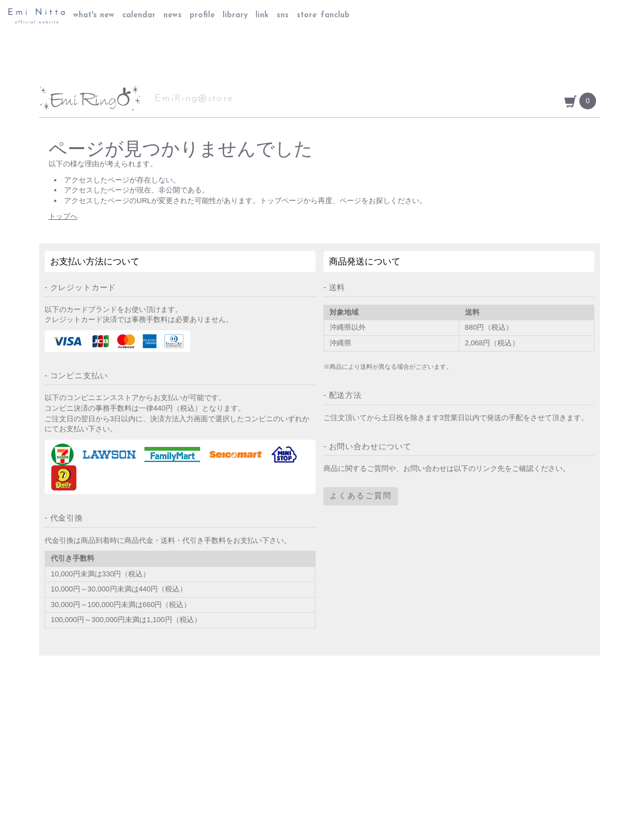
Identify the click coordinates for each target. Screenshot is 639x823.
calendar (139, 15)
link (262, 15)
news (172, 15)
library (235, 15)
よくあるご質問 (361, 496)
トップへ (63, 216)
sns (283, 15)
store (307, 15)
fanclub (335, 15)
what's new (93, 15)
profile (202, 15)
